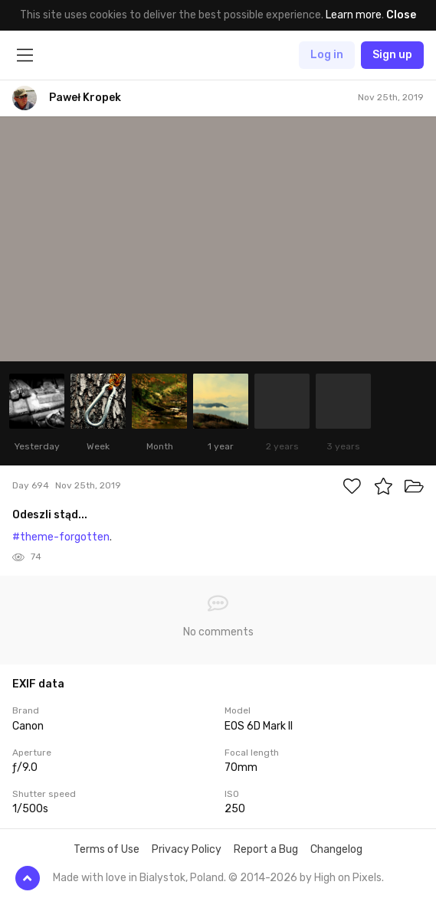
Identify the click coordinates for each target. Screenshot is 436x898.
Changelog (336, 849)
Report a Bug (266, 849)
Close (401, 14)
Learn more (354, 14)
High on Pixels (348, 877)
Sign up (392, 54)
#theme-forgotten (61, 537)
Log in (326, 54)
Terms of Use (106, 849)
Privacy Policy (186, 849)
